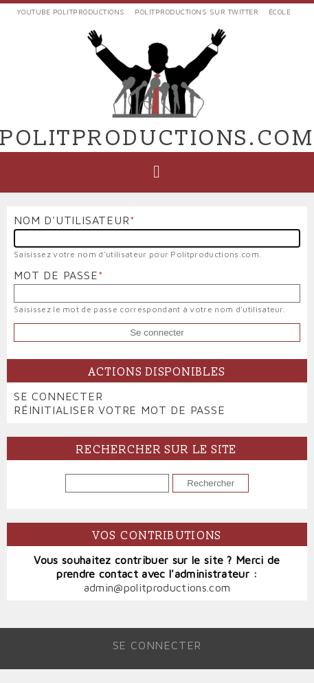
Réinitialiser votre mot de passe (119, 410)
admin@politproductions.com (157, 587)
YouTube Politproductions (70, 12)
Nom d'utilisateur (72, 220)
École (280, 12)
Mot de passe (56, 275)
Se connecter (58, 396)
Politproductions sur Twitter (196, 12)
